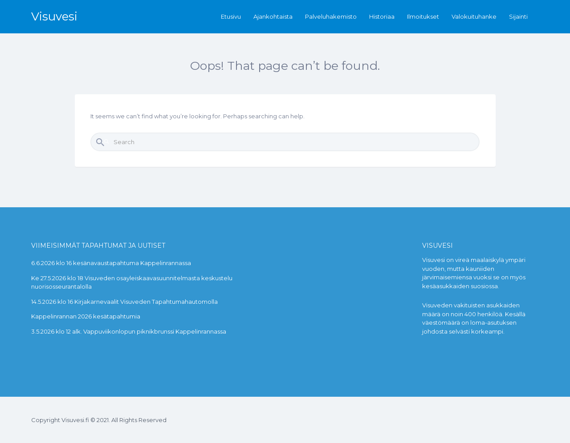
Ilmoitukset (423, 16)
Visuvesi (54, 16)
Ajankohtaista (273, 16)
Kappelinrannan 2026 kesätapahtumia (85, 316)
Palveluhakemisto (331, 16)
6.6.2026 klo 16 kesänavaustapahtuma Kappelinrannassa (111, 262)
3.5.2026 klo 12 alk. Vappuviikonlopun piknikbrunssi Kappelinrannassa (128, 331)
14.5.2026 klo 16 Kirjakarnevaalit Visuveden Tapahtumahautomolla (124, 301)
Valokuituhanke (474, 16)
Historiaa (382, 16)
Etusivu (231, 16)
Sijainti (518, 16)
